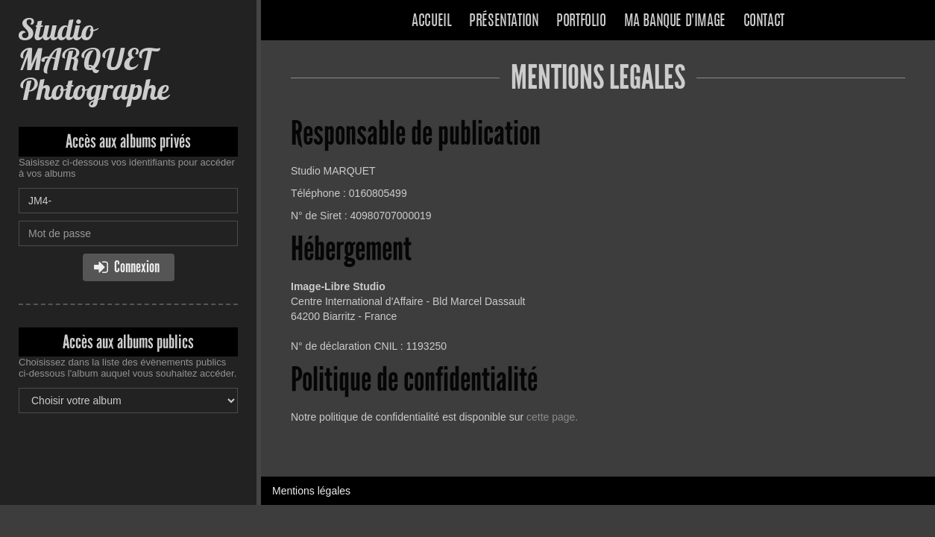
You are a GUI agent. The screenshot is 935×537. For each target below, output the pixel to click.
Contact (763, 21)
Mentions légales (311, 491)
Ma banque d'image (674, 21)
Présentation (503, 21)
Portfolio (580, 21)
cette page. (552, 417)
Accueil (431, 21)
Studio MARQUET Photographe (94, 59)
